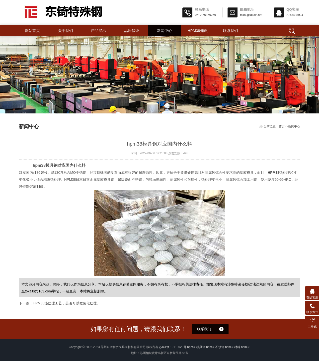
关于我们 (65, 30)
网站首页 (32, 30)
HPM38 (273, 173)
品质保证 (131, 30)
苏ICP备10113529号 (172, 347)
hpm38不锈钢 (215, 347)
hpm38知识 (198, 30)
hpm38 (245, 347)
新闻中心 (164, 30)
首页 (282, 126)
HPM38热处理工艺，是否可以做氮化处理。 (66, 303)
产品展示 (98, 30)
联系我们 (230, 30)
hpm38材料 (232, 347)
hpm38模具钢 (196, 347)
